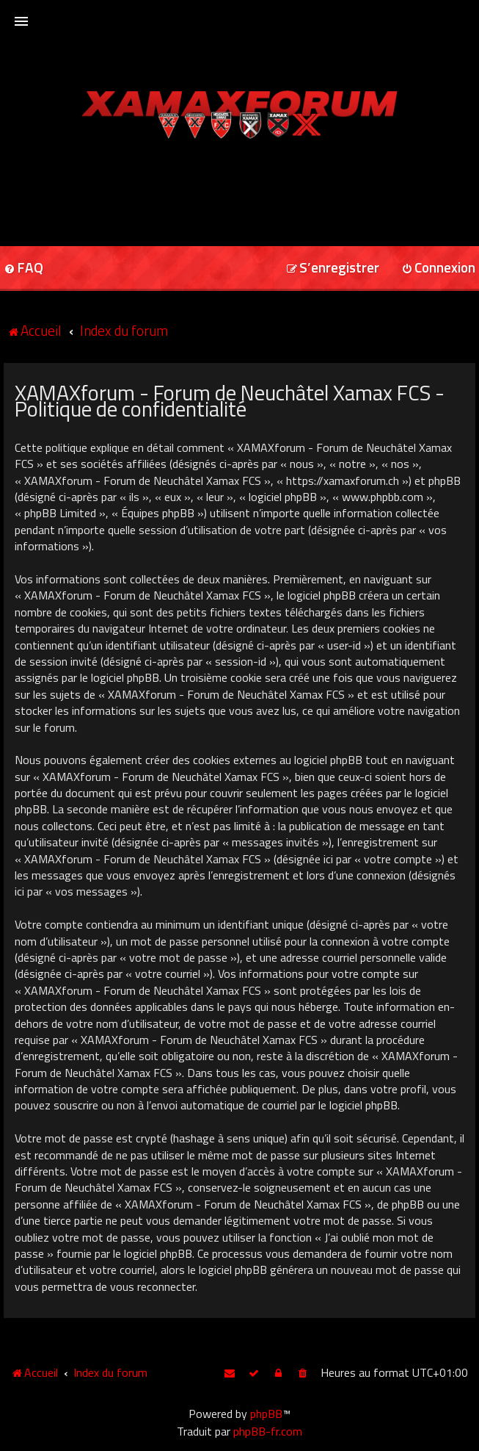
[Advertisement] (240, 187)
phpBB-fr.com (267, 1431)
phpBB (266, 1413)
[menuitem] (332, 268)
